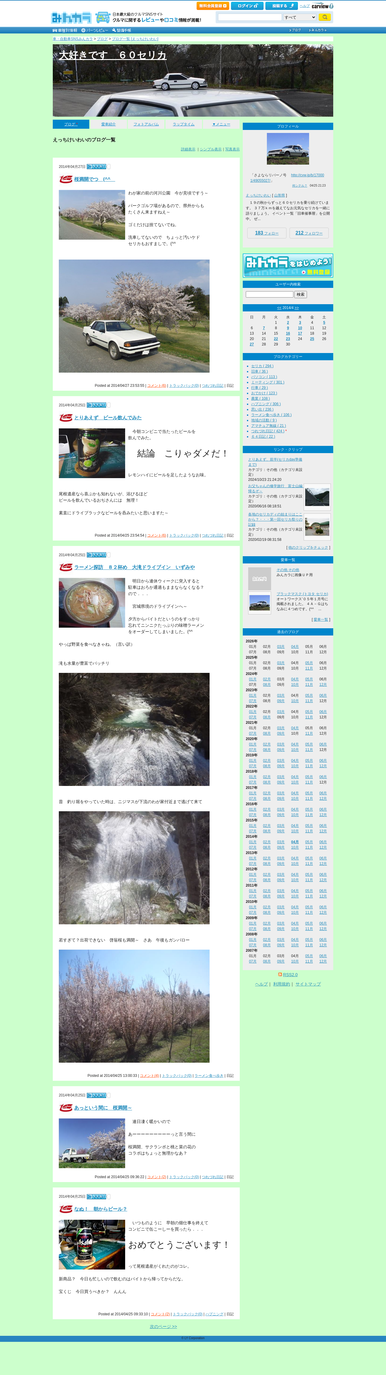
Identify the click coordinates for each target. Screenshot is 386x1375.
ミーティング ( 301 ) (267, 382)
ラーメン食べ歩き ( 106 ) (271, 415)
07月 (253, 701)
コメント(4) (149, 1076)
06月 (323, 695)
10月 (295, 685)
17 (300, 333)
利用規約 (281, 984)
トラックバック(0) (184, 385)
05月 (309, 663)
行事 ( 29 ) (259, 388)
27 (252, 344)
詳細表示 (188, 149)
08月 (267, 685)
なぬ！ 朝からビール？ (100, 1209)
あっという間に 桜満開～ (103, 1108)
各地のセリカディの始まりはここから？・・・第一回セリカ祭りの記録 (275, 519)
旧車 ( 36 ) (259, 371)
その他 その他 (288, 570)
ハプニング (214, 1314)
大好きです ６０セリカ (113, 55)
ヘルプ (305, 6)
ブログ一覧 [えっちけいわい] (135, 39)
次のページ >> (163, 1326)
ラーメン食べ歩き (209, 1076)
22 (276, 339)
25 (312, 339)
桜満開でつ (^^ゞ (94, 179)
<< (279, 308)
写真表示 (232, 149)
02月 (267, 679)
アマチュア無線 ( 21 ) (268, 426)
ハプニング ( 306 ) (266, 404)
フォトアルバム (146, 124)
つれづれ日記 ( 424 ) (267, 431)
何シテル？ (299, 185)
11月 (309, 668)
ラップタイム (184, 124)
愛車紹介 (108, 124)
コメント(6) (156, 385)
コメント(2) (156, 1177)
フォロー (267, 232)
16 (288, 333)
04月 (295, 647)
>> (297, 308)
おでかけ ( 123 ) (264, 393)
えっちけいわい (258, 195)
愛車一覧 (321, 619)
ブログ (102, 39)
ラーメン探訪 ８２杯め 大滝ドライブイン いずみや (134, 567)
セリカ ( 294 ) (262, 366)
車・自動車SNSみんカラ (73, 39)
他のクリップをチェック (308, 547)
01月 (253, 679)
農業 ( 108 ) (260, 398)
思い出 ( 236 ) (262, 409)
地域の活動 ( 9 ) (264, 420)
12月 (323, 685)
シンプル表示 (211, 149)
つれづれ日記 (212, 385)
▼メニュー (221, 124)
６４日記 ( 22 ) (263, 436)
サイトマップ (308, 984)
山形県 (279, 195)
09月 (281, 701)
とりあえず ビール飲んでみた (108, 417)
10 (300, 328)
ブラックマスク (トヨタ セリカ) (302, 594)
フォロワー (309, 232)
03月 (281, 647)
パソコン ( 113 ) (264, 377)
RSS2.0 (290, 974)
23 (288, 339)
